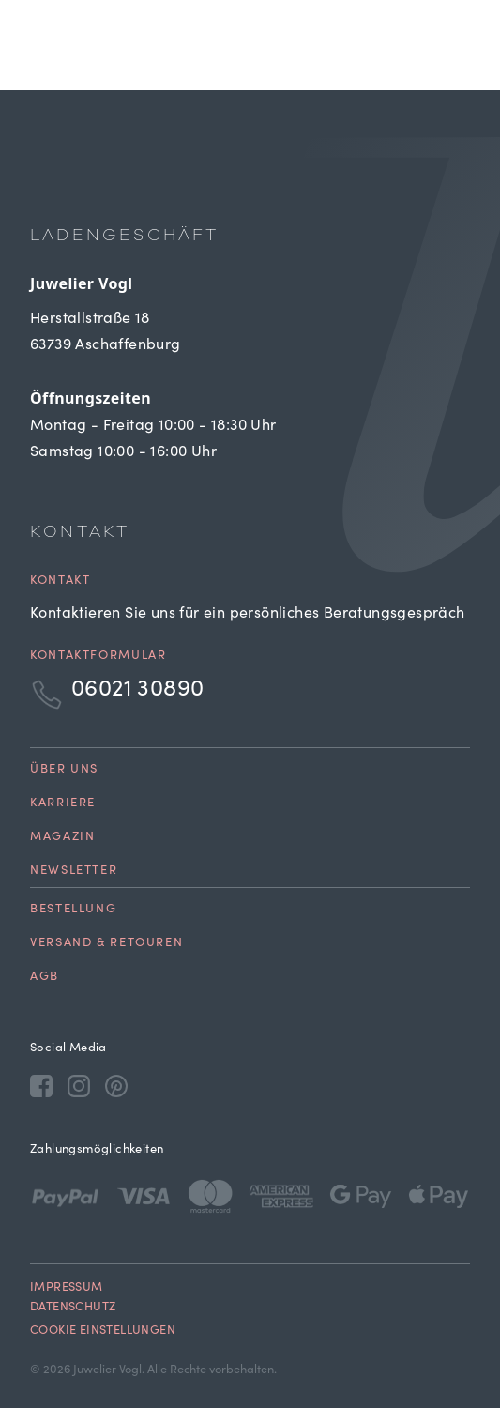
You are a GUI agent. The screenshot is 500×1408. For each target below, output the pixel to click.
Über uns (64, 770)
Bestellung (73, 910)
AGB (44, 978)
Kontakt (60, 581)
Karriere (63, 804)
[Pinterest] (116, 1085)
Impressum (66, 1288)
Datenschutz (72, 1308)
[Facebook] (41, 1085)
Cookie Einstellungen (102, 1331)
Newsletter (73, 871)
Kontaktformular (98, 656)
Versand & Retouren (106, 944)
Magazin (62, 838)
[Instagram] (79, 1085)
